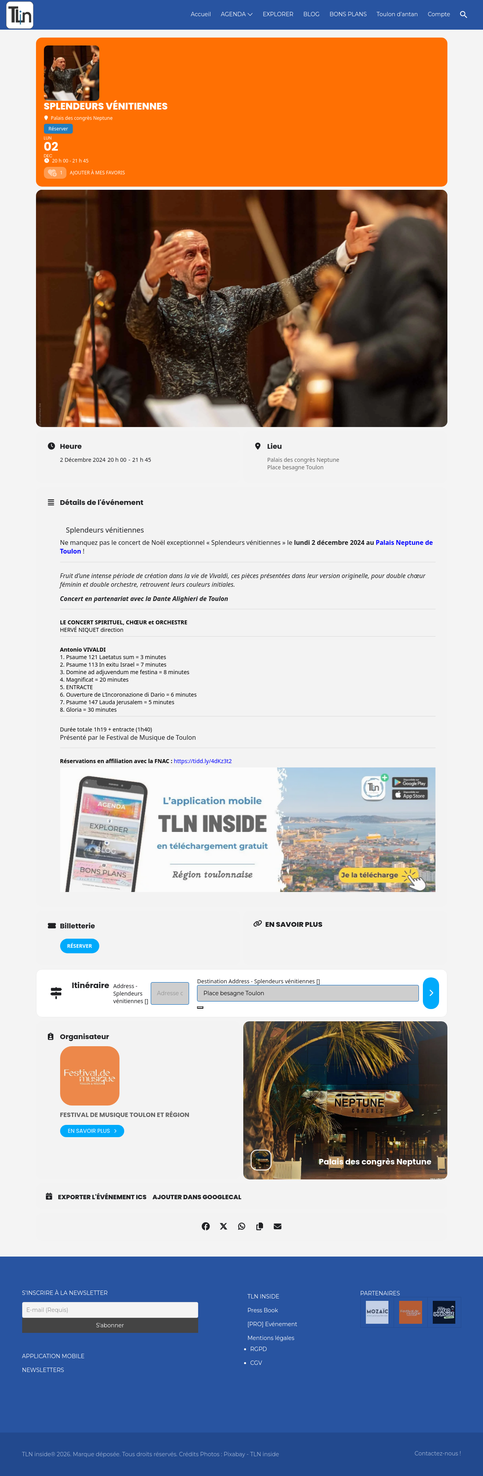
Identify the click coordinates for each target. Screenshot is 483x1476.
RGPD (258, 1349)
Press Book (263, 1310)
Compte (439, 14)
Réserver (79, 945)
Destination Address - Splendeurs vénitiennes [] (258, 981)
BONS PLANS (348, 14)
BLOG (311, 14)
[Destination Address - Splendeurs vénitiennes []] (308, 993)
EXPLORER (278, 14)
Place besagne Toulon (295, 467)
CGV (256, 1362)
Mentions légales (271, 1338)
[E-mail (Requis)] (110, 1310)
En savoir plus (92, 1131)
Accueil (201, 14)
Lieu (274, 446)
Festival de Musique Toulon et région (124, 1114)
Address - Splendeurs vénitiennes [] (130, 993)
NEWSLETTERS (43, 1370)
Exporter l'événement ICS (102, 1197)
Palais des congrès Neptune (303, 459)
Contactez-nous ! (438, 1453)
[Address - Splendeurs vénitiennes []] (170, 993)
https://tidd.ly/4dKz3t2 (203, 761)
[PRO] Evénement (272, 1324)
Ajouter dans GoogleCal (196, 1197)
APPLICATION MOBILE (53, 1356)
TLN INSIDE (264, 1296)
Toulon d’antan (397, 14)
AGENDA (233, 14)
